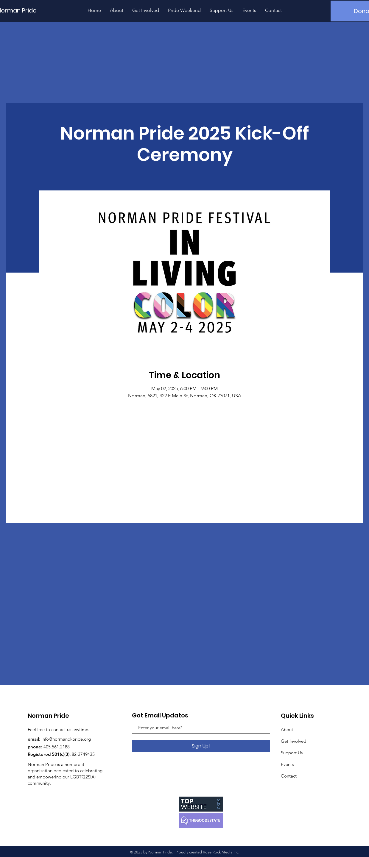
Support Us (292, 753)
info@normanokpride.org (66, 739)
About (287, 729)
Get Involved (293, 741)
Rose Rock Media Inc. (221, 852)
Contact (289, 776)
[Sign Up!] (201, 746)
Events (287, 764)
